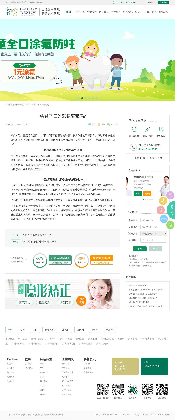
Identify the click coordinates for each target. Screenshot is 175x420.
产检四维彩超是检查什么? (37, 235)
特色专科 (92, 11)
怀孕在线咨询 (147, 338)
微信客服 (112, 124)
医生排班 (160, 210)
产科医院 (22, 338)
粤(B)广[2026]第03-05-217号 (107, 415)
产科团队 (65, 368)
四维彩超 (45, 105)
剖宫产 (121, 338)
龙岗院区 (163, 2)
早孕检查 (9, 338)
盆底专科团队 (67, 372)
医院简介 (10, 364)
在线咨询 (135, 132)
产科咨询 (132, 338)
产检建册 (92, 338)
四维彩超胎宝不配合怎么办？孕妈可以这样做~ (145, 290)
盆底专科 (44, 372)
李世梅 (152, 177)
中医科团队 (66, 394)
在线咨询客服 (60, 260)
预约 (101, 124)
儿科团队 (65, 377)
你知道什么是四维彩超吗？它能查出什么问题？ (146, 306)
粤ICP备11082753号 (131, 415)
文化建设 (164, 11)
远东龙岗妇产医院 (16, 105)
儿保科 (43, 386)
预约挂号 (170, 195)
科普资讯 (128, 11)
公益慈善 (152, 11)
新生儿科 (44, 381)
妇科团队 (65, 364)
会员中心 (140, 11)
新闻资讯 (87, 368)
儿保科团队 (66, 386)
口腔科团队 (66, 390)
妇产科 (53, 338)
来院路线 (161, 132)
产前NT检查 (66, 338)
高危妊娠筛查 (107, 338)
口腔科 (43, 390)
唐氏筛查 (80, 338)
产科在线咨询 (102, 343)
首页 (68, 11)
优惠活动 (170, 225)
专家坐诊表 (88, 372)
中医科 (43, 394)
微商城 (164, 219)
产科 (28, 105)
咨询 (91, 124)
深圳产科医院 (18, 343)
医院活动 (87, 364)
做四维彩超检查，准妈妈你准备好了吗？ (143, 298)
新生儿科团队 (67, 381)
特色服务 (116, 11)
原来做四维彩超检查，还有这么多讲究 (142, 294)
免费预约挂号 (102, 260)
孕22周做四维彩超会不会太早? (39, 241)
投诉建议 (10, 381)
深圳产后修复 (85, 343)
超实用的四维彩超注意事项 (138, 302)
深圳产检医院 (35, 343)
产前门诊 (35, 105)
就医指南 (148, 132)
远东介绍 (80, 11)
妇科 (42, 364)
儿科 (42, 377)
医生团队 (104, 11)
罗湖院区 (151, 2)
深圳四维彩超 (68, 343)
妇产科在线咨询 (38, 338)
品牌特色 (10, 372)
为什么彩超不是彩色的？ (137, 286)
